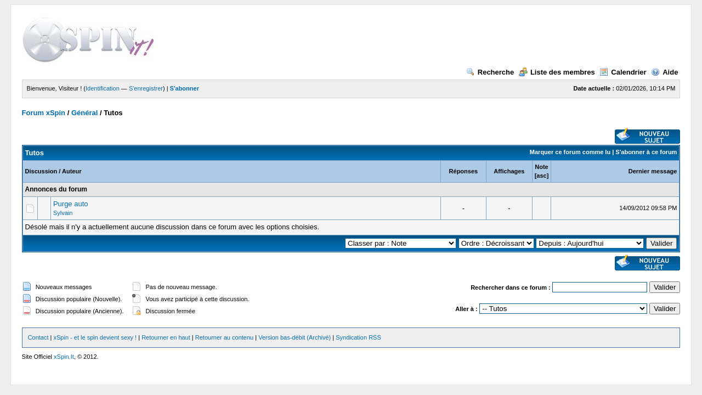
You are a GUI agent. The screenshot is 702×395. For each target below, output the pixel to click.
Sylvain (62, 213)
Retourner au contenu (224, 337)
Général (84, 113)
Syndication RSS (358, 337)
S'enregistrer (146, 88)
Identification (103, 88)
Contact (38, 337)
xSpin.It (64, 356)
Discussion (41, 171)
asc (541, 175)
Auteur (71, 171)
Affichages (509, 171)
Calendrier (622, 72)
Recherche (490, 72)
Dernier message (653, 171)
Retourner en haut (165, 337)
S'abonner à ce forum (646, 152)
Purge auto (70, 204)
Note (541, 166)
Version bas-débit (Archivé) (294, 337)
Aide (664, 72)
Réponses (463, 171)
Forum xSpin (43, 113)
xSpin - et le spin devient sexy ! (95, 337)
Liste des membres (557, 72)
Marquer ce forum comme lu (570, 152)
